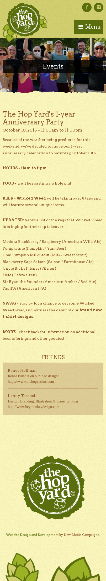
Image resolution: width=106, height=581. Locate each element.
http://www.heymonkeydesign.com (33, 407)
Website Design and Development (32, 535)
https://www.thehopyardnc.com (31, 382)
